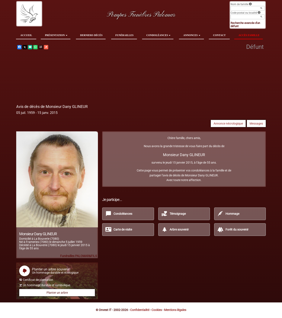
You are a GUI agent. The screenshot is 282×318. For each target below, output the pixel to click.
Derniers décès (91, 35)
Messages (256, 123)
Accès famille (249, 35)
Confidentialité (139, 310)
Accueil (26, 35)
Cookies (156, 310)
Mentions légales (175, 310)
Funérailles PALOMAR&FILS (78, 256)
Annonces (191, 35)
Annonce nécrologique (228, 123)
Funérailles (124, 35)
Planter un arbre (57, 292)
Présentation (56, 35)
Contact (219, 35)
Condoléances (158, 35)
